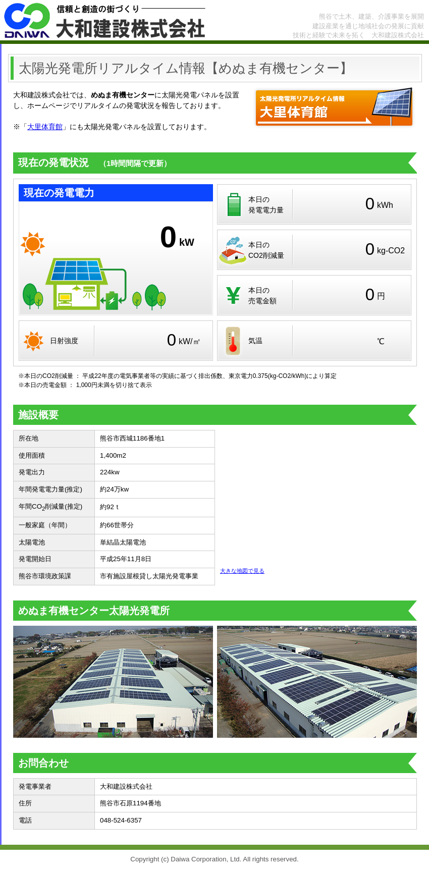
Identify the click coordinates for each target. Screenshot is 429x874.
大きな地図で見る (242, 571)
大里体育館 (45, 127)
